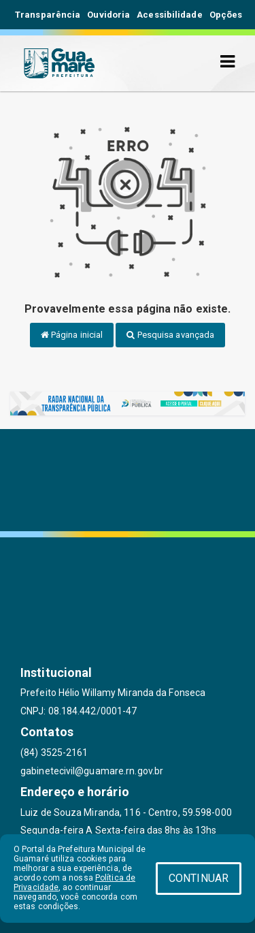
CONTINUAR (198, 878)
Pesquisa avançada (170, 335)
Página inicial (72, 335)
